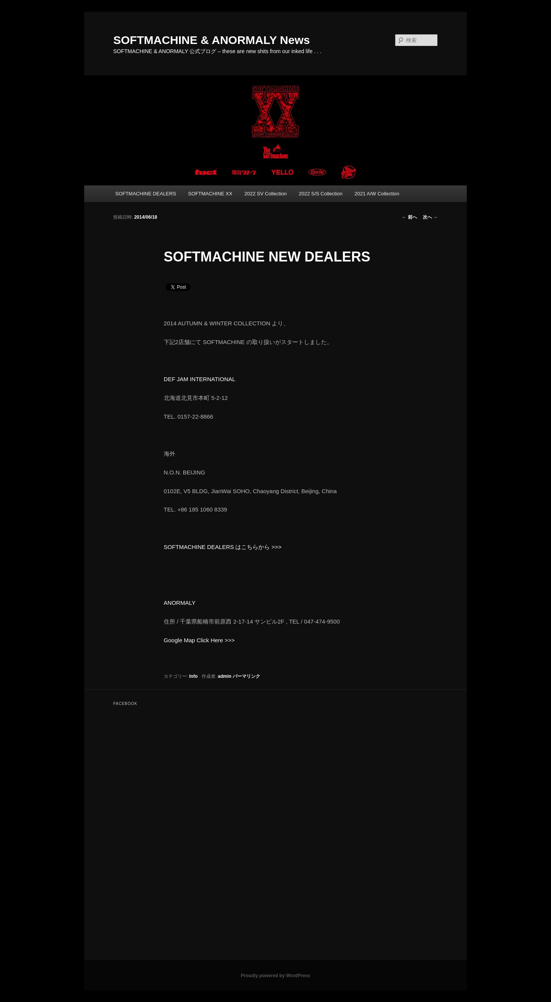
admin (224, 676)
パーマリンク (246, 676)
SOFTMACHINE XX (210, 194)
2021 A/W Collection (376, 194)
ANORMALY (180, 602)
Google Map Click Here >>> (199, 640)
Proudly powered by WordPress (275, 975)
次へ (430, 217)
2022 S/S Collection (320, 194)
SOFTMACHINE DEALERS (145, 194)
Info (193, 676)
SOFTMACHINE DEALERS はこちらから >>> (223, 547)
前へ (409, 217)
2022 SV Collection (266, 194)
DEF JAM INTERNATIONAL (199, 379)
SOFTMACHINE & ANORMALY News (211, 40)
